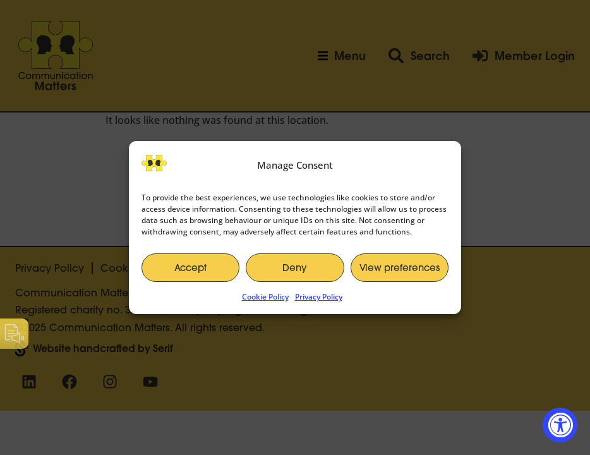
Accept (190, 268)
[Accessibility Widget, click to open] (560, 425)
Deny (294, 268)
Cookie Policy (265, 296)
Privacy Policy (318, 296)
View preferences (399, 268)
